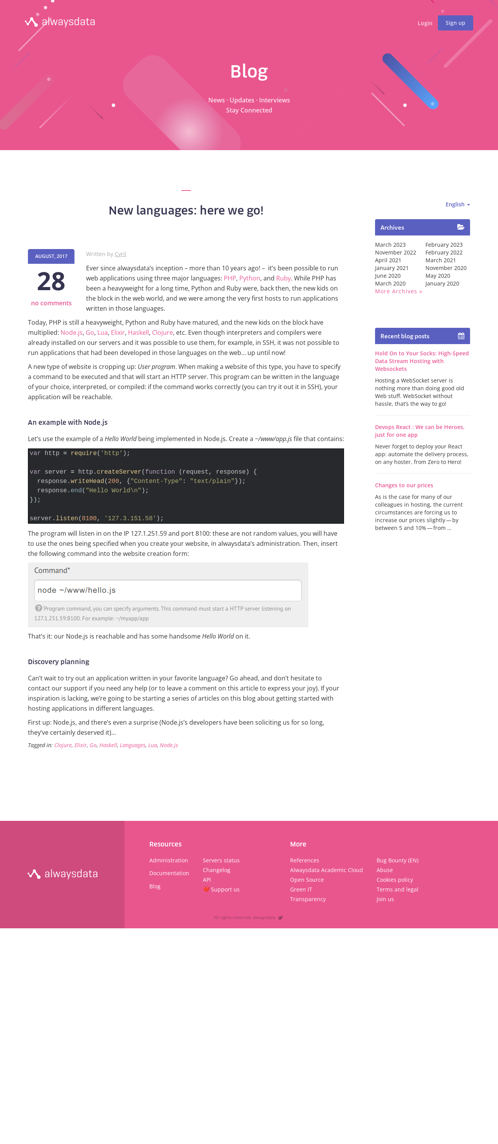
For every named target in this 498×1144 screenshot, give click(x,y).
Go (90, 332)
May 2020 (437, 275)
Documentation (169, 873)
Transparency (308, 899)
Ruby (283, 278)
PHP (230, 278)
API (207, 879)
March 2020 (390, 283)
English (458, 204)
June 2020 (388, 275)
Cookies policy (395, 879)
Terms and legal (397, 889)
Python (249, 278)
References (304, 860)
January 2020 (442, 283)
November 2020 (446, 268)
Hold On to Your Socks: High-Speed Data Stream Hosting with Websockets (422, 361)
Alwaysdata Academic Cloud (326, 870)
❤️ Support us (221, 889)
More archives (396, 291)
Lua (102, 332)
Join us (385, 899)
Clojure (162, 332)
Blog (155, 886)
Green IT (301, 889)
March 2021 (440, 260)
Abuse (385, 870)
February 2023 (444, 244)
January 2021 (392, 268)
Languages (132, 745)
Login (425, 23)
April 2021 (388, 260)
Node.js (72, 332)
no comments (51, 303)
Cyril (120, 254)
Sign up (455, 22)
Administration (168, 860)
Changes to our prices (404, 485)
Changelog (216, 870)
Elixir (118, 332)
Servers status (221, 860)
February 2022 (444, 252)
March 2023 (390, 244)
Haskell (138, 332)
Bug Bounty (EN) (397, 860)
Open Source (307, 879)
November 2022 (395, 252)
